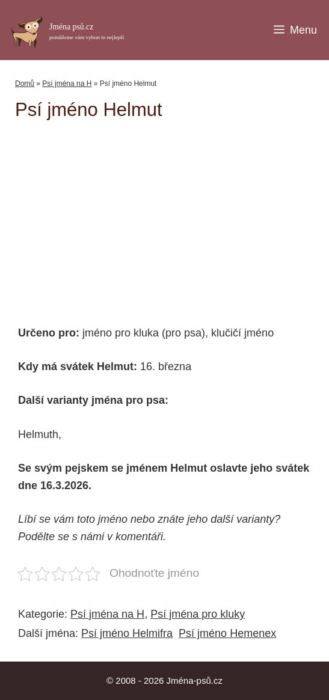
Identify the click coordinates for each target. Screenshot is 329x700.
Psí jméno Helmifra (127, 633)
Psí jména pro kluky (197, 614)
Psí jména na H (66, 83)
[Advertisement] (172, 217)
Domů (24, 83)
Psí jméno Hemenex (227, 633)
